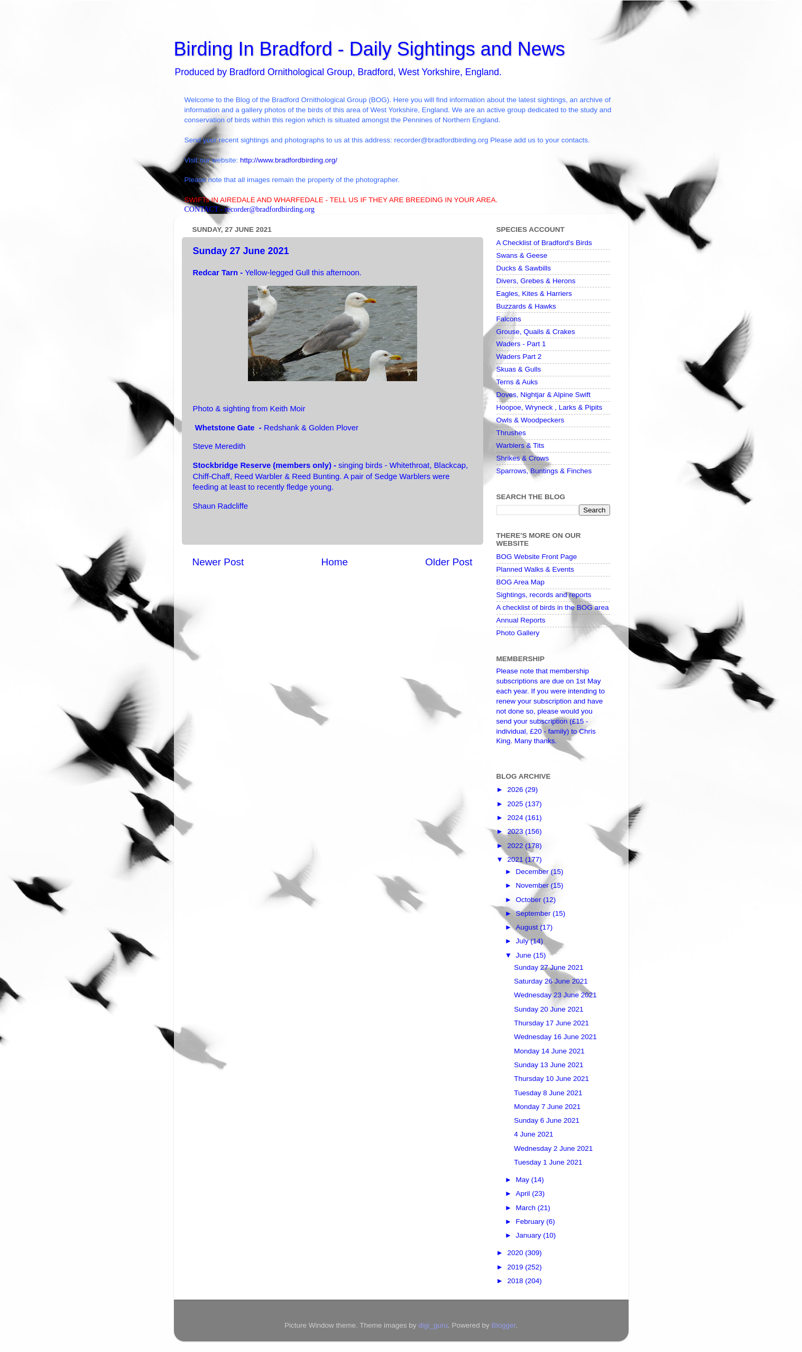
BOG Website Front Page (536, 557)
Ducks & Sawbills (523, 268)
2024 (516, 818)
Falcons (508, 319)
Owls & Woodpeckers (530, 420)
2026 (516, 790)
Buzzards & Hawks (526, 306)
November (533, 885)
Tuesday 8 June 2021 (548, 1093)
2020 (516, 1253)
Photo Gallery (518, 633)
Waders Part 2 (519, 356)
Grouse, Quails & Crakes (535, 332)
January (529, 1235)
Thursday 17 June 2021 (551, 1023)
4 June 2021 (533, 1134)
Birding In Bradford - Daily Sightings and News (369, 49)
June (524, 955)
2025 (516, 804)
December (533, 872)
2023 (516, 831)
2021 (516, 859)
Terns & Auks (517, 382)
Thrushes (511, 433)
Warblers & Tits (520, 445)
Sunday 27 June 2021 (548, 967)
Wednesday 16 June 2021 (555, 1037)
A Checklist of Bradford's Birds (544, 243)
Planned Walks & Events (535, 569)
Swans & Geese (522, 255)
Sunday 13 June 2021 (548, 1065)
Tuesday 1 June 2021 (548, 1162)
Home (334, 561)
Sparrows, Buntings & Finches (544, 471)
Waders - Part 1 (521, 344)
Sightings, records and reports (544, 595)
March (527, 1208)
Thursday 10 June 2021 (551, 1079)
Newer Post (218, 561)
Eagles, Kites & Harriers (534, 294)
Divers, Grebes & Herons (536, 281)
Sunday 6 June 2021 (546, 1120)
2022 (516, 846)
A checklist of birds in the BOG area (552, 607)
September (534, 913)
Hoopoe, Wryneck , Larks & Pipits (549, 407)
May (523, 1180)
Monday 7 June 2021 (547, 1107)
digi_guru (433, 1325)
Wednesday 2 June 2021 (553, 1148)
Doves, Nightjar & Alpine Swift (543, 395)
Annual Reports (521, 620)
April (524, 1193)
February (531, 1221)
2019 (516, 1267)
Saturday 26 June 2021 (551, 981)
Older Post (448, 561)
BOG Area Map (520, 582)
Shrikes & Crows (522, 458)
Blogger (503, 1325)
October (529, 900)
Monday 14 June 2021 (549, 1051)
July (523, 941)
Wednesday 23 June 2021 (555, 995)
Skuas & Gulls (518, 369)
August (528, 927)
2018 (516, 1281)
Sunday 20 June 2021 (548, 1009)
